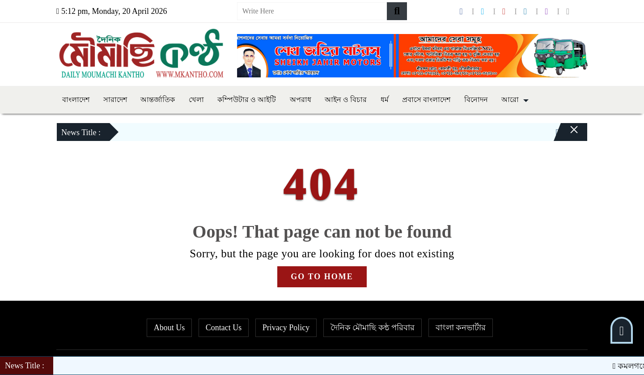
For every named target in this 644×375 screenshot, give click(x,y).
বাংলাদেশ (75, 99)
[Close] (566, 134)
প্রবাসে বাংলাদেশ (426, 99)
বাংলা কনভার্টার (461, 327)
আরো (510, 99)
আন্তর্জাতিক (157, 99)
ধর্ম (385, 99)
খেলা (196, 99)
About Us (169, 327)
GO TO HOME (322, 276)
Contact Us (224, 327)
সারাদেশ (115, 99)
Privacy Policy (286, 327)
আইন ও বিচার (346, 99)
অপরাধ (300, 99)
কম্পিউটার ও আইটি (246, 99)
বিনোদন (476, 99)
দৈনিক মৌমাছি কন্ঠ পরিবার (372, 327)
